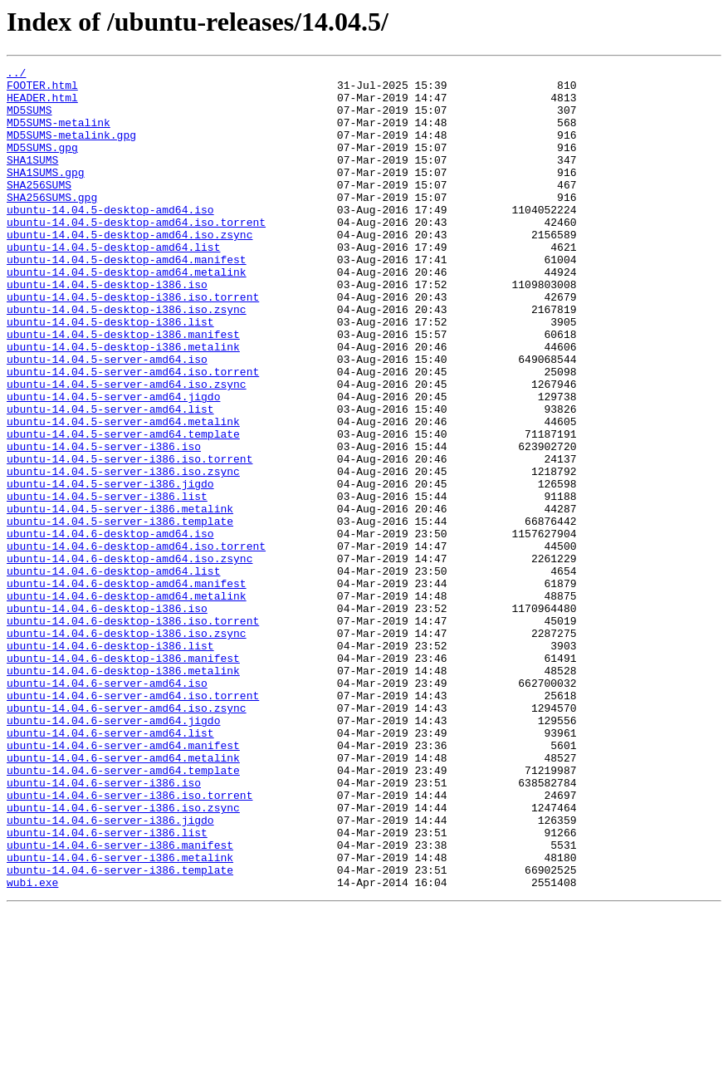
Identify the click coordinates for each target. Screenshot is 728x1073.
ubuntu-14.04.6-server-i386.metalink (120, 1016)
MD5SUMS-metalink (58, 134)
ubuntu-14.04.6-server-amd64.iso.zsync (127, 837)
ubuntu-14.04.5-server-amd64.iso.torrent (133, 433)
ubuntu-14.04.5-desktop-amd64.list (113, 284)
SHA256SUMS (39, 209)
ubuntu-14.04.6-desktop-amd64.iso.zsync (129, 657)
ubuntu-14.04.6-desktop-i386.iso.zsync (127, 747)
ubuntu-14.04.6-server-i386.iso (104, 926)
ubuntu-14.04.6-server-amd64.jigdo (113, 852)
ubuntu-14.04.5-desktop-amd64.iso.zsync (129, 269)
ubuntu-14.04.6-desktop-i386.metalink (123, 792)
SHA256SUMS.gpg (52, 224)
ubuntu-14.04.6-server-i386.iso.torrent (129, 941)
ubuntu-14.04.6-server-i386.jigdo (110, 971)
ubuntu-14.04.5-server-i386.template (120, 612)
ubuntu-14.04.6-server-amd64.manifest (123, 882)
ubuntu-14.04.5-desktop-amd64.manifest (127, 299)
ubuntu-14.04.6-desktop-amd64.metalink (127, 702)
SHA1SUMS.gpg (46, 194)
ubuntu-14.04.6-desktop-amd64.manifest (127, 687)
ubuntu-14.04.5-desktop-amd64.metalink (127, 313)
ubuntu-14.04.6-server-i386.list (107, 986)
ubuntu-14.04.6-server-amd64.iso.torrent (133, 822)
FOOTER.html (42, 89)
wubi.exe (32, 1046)
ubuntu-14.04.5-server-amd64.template (123, 508)
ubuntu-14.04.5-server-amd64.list (110, 478)
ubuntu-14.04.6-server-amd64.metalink (123, 896)
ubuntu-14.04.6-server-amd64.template (123, 911)
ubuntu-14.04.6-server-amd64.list (110, 867)
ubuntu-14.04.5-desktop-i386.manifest (123, 388)
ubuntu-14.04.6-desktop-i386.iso (107, 717)
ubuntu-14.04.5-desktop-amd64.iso (110, 239)
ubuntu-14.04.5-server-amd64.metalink (123, 493)
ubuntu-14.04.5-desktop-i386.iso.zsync (127, 358)
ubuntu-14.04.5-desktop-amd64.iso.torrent (136, 254)
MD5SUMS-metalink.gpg (71, 149)
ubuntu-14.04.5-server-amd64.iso (107, 418)
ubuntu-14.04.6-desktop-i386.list (110, 762)
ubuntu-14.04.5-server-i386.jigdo (110, 568)
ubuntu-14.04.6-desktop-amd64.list (113, 672)
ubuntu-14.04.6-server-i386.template (120, 1031)
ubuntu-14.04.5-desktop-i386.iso (107, 328)
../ (16, 74)
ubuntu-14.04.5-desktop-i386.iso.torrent (133, 343)
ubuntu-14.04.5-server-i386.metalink (120, 597)
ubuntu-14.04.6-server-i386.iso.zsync (123, 956)
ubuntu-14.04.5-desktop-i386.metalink (123, 403)
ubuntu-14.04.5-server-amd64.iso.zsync (127, 448)
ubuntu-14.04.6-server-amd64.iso (107, 807)
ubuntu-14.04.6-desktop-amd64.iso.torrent (136, 642)
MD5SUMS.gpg (42, 164)
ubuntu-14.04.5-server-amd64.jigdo (113, 463)
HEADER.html (42, 104)
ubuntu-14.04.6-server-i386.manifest (120, 1001)
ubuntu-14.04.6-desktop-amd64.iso (110, 627)
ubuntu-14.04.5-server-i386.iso (104, 523)
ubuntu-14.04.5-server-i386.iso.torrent (129, 538)
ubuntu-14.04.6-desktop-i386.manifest (123, 777)
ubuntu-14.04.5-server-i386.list (107, 583)
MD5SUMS (29, 119)
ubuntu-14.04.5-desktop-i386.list (110, 373)
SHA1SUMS (32, 179)
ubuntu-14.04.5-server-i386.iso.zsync (123, 553)
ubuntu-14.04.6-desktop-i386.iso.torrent (133, 732)
